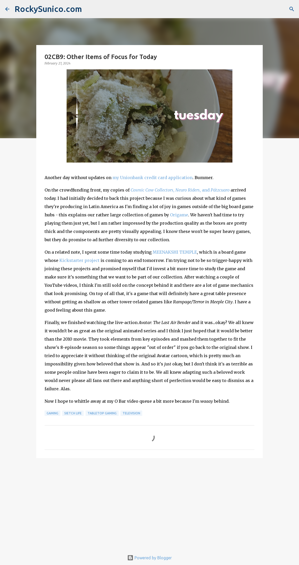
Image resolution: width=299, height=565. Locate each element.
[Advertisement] (149, 502)
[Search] (292, 9)
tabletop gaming (102, 413)
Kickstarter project (79, 260)
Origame (179, 214)
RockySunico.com (48, 8)
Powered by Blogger (149, 557)
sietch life (73, 413)
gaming (52, 413)
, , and (180, 190)
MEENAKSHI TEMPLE (175, 252)
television (131, 413)
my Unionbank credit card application (152, 177)
